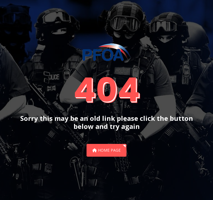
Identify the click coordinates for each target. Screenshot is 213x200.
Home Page (106, 150)
